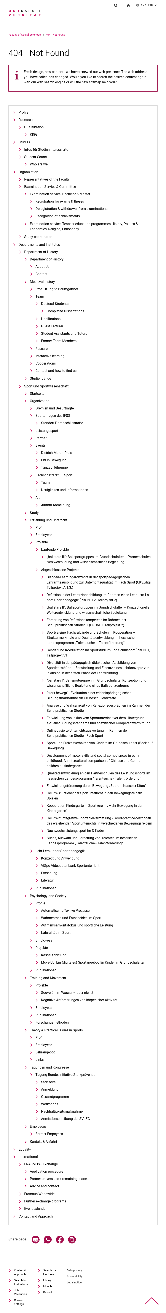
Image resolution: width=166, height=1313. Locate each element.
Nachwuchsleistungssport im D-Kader (75, 831)
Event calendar (35, 1209)
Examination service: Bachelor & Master (60, 194)
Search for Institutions (21, 1282)
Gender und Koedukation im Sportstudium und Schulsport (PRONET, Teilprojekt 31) (98, 652)
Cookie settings (19, 1302)
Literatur (47, 880)
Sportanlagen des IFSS (52, 416)
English (147, 5)
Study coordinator (37, 237)
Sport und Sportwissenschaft (46, 386)
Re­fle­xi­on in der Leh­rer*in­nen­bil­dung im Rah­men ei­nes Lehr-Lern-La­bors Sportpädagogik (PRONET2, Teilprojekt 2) (98, 597)
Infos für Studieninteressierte (46, 149)
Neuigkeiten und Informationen (64, 490)
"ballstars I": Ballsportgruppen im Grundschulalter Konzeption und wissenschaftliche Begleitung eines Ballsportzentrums (96, 683)
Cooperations (45, 363)
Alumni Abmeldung (55, 505)
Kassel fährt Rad (53, 955)
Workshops (49, 1104)
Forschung (49, 873)
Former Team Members (59, 341)
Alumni (40, 498)
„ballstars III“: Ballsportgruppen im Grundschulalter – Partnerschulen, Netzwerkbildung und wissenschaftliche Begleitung (99, 559)
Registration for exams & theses (59, 201)
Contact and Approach (36, 1216)
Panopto (48, 1292)
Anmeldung (50, 1089)
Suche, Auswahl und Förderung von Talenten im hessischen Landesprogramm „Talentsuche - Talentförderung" (92, 840)
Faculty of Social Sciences (41, 34)
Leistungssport (46, 431)
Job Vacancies (20, 1292)
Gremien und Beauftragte (54, 408)
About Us (42, 267)
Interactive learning (49, 356)
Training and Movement (48, 978)
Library (47, 1280)
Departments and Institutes (39, 245)
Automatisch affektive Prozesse (65, 911)
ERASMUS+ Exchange (41, 1164)
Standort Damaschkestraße (62, 423)
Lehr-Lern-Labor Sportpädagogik (60, 851)
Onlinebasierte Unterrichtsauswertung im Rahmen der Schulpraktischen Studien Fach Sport (87, 733)
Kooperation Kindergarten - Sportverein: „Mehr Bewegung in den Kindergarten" (95, 808)
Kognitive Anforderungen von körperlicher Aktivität (79, 1000)
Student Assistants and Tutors (64, 333)
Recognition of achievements (57, 216)
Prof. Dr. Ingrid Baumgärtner (56, 289)
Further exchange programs (45, 1201)
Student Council (36, 157)
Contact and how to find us (56, 371)
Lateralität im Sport (55, 933)
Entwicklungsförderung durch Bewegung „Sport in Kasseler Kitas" (96, 786)
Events (40, 445)
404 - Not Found (72, 34)
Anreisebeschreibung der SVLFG (65, 1119)
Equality (25, 1149)
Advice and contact (44, 1186)
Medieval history (42, 282)
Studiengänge (40, 378)
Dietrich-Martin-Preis (56, 453)
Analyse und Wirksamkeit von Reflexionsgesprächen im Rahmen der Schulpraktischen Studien (98, 708)
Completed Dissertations (65, 311)
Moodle (47, 1286)
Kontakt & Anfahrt (43, 1142)
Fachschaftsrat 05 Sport (53, 475)
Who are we (39, 164)
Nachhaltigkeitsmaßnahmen (63, 1111)
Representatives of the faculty (47, 179)
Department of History (41, 252)
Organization (28, 172)
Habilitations (51, 319)
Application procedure (46, 1171)
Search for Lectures (49, 1272)
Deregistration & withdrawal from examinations (71, 209)
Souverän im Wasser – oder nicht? (67, 993)
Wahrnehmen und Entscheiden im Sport (71, 918)
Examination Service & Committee (50, 187)
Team (39, 296)
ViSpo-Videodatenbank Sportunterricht (70, 866)
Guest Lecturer (52, 326)
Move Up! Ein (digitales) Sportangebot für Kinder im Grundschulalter (92, 962)
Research (26, 120)
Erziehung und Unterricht (48, 520)
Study (34, 513)
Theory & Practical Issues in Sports (56, 1030)
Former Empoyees (49, 1134)
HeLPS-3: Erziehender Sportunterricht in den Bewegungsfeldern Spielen (94, 795)
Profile (23, 112)
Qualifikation (34, 127)
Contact (41, 274)
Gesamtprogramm (55, 1097)
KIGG (34, 134)
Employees (43, 535)
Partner (40, 438)
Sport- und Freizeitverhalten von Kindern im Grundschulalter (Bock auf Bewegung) (100, 745)
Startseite (37, 394)
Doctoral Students (55, 304)
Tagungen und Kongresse (49, 1067)
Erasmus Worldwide (39, 1194)
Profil (39, 527)
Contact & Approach (20, 1272)
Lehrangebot (45, 1052)
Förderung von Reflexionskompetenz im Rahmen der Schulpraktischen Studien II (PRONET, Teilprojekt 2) (86, 622)
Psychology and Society (48, 896)
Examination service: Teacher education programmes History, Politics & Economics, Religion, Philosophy (84, 226)
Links (39, 1060)
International (28, 1157)
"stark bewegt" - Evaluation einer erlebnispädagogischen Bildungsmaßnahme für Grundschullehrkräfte (89, 695)
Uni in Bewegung (54, 460)
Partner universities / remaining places (59, 1179)
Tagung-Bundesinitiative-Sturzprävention (66, 1075)
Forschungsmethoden (52, 1022)
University (14, 34)
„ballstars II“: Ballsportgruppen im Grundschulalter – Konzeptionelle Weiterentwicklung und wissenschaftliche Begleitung (98, 610)
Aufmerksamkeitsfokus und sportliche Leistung (77, 925)
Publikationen (45, 888)
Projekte (41, 542)
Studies (24, 142)
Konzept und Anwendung (60, 858)
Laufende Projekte (55, 549)
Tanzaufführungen (55, 467)
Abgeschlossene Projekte (60, 570)
